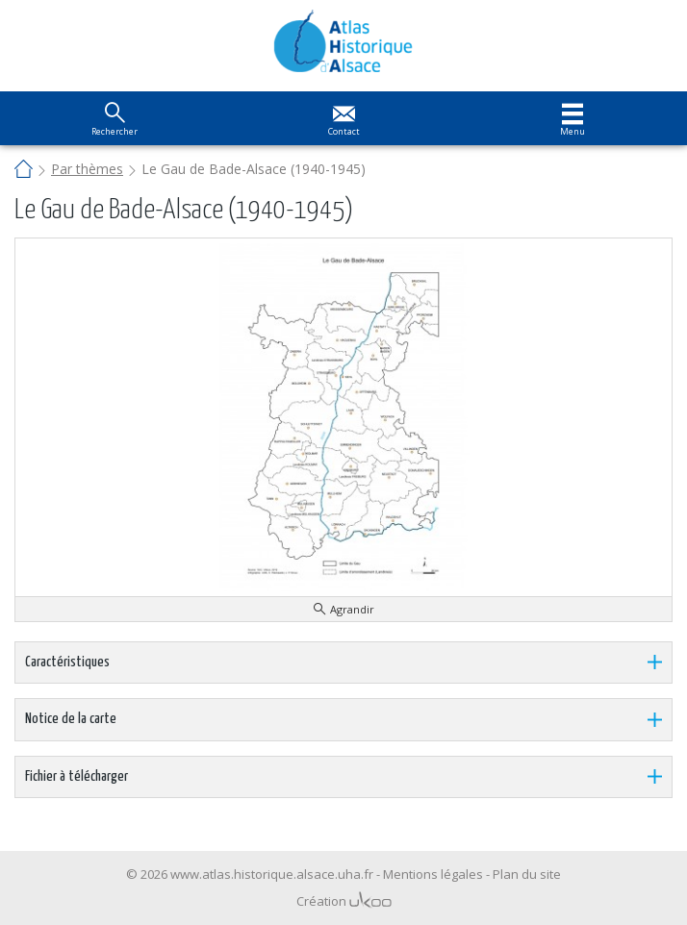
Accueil (23, 170)
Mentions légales (433, 874)
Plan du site (527, 874)
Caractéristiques (67, 662)
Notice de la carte (70, 719)
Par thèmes (87, 169)
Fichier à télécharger (76, 776)
